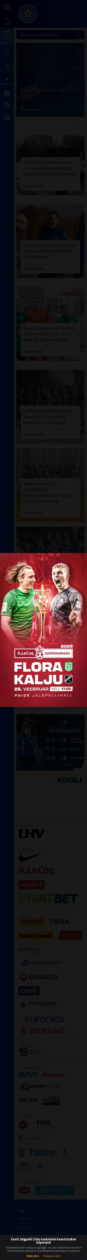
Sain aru (32, 1255)
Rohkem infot (52, 1256)
